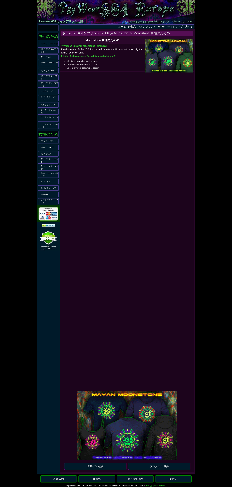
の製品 (132, 26)
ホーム (122, 26)
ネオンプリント (147, 26)
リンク (161, 26)
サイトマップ (175, 26)
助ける (189, 26)
